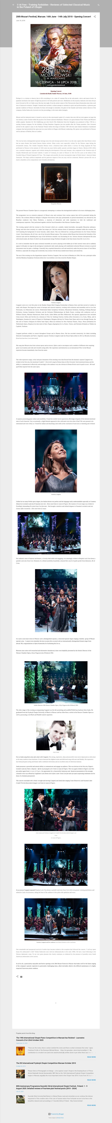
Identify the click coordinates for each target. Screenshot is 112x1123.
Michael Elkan (60, 1117)
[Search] (98, 5)
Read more (91, 1057)
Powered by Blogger (56, 1114)
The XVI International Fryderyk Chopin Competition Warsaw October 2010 (46, 1063)
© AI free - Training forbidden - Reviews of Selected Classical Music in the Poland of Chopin (53, 5)
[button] (94, 16)
